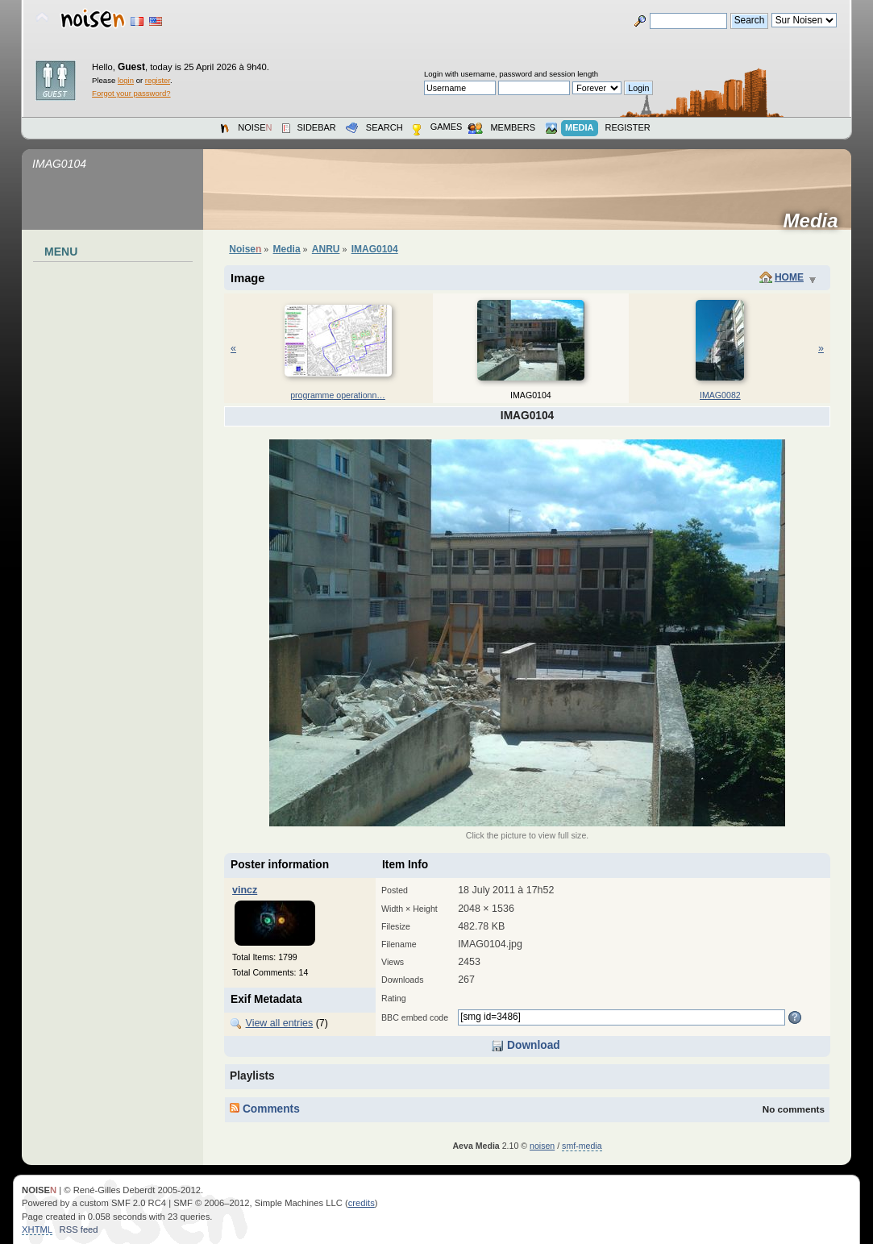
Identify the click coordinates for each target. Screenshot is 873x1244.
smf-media (581, 1145)
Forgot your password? (131, 93)
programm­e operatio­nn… (337, 395)
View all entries (280, 1023)
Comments (265, 1109)
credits (361, 1203)
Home (789, 277)
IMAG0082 (720, 395)
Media (816, 221)
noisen (542, 1145)
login (126, 80)
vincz (244, 890)
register (157, 80)
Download (525, 1045)
